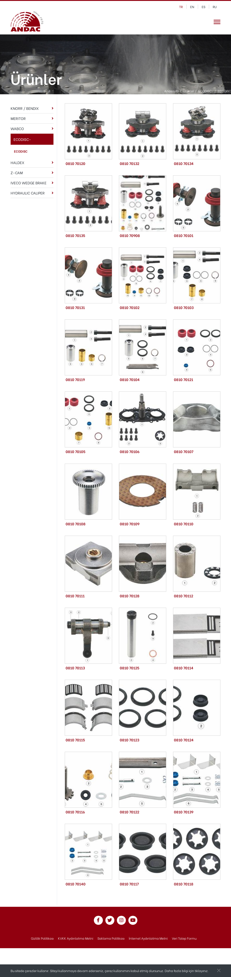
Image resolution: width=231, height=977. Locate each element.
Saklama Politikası (111, 938)
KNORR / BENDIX (25, 108)
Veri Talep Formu (184, 938)
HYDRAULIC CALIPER (28, 192)
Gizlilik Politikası (42, 938)
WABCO (17, 128)
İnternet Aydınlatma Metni (148, 938)
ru (215, 6)
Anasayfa (171, 90)
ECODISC (21, 151)
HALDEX (17, 162)
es (203, 6)
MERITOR (18, 118)
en (192, 6)
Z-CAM (17, 172)
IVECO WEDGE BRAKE (28, 182)
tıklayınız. (201, 970)
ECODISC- (22, 139)
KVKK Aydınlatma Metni (75, 938)
